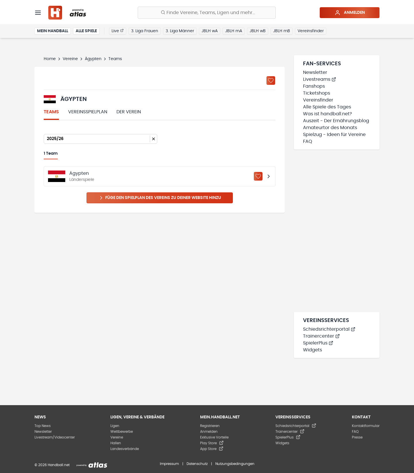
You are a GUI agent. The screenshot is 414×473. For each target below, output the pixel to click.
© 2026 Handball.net (52, 465)
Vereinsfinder (311, 31)
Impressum (169, 464)
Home (50, 59)
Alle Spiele (86, 31)
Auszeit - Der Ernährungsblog (336, 120)
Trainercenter (321, 336)
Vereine (70, 59)
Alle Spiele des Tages (327, 107)
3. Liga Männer (180, 31)
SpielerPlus (318, 343)
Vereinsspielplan (87, 112)
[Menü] (38, 13)
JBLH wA (210, 31)
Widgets (312, 350)
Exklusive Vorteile (214, 437)
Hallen (115, 443)
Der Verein (128, 112)
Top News (42, 426)
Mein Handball (52, 31)
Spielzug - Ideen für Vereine (334, 134)
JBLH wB (258, 31)
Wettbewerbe (121, 431)
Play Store (212, 443)
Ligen (114, 426)
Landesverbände (124, 449)
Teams (51, 112)
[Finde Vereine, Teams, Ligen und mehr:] (207, 13)
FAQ (307, 141)
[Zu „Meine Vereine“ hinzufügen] (271, 80)
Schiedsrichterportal (329, 329)
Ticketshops (316, 93)
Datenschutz (197, 464)
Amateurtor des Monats (330, 127)
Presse (357, 437)
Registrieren (210, 426)
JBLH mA (233, 31)
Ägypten (93, 59)
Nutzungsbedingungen (234, 464)
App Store (211, 449)
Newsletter (315, 72)
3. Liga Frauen (144, 31)
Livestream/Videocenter (54, 437)
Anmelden (350, 13)
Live (118, 31)
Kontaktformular (365, 426)
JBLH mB (281, 31)
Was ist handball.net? (327, 114)
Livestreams (319, 79)
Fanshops (314, 86)
